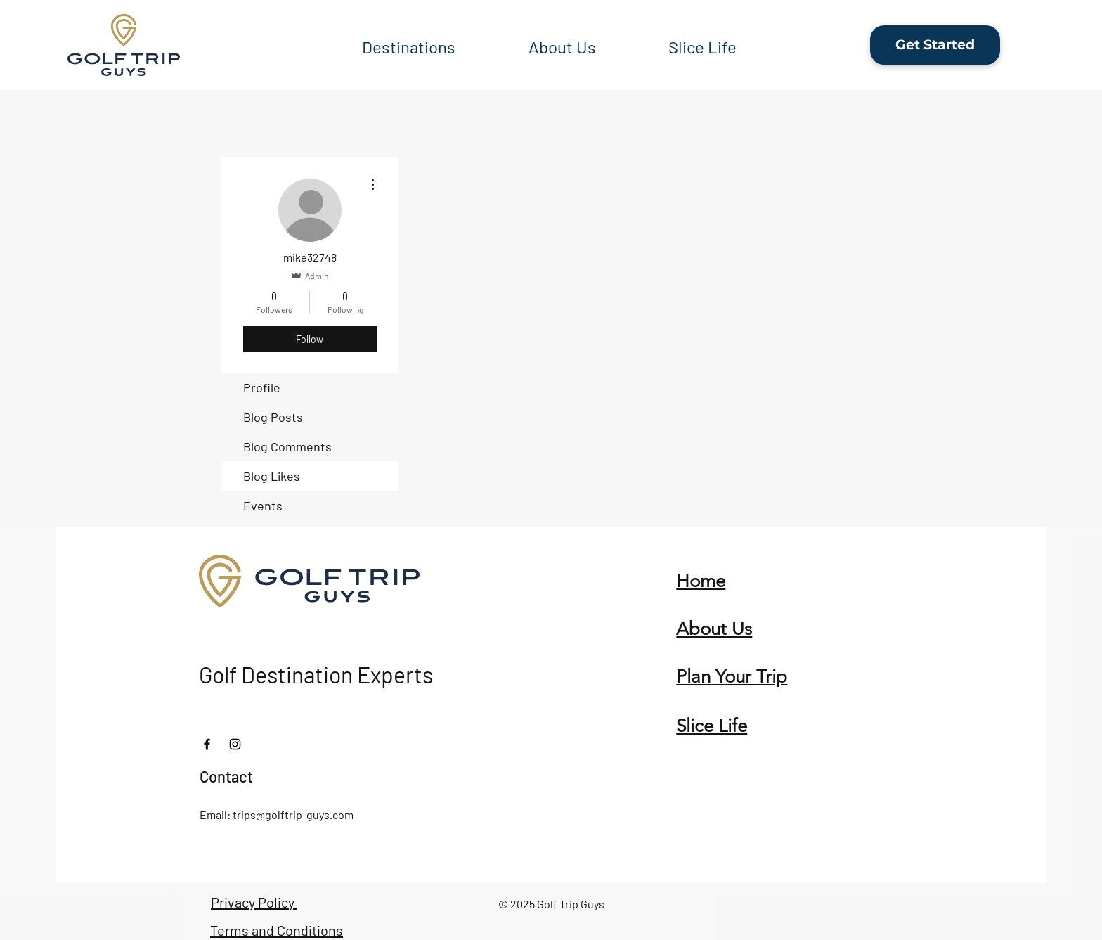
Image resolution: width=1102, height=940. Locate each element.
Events (263, 505)
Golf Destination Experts (316, 674)
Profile (261, 387)
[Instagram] (235, 744)
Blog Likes (271, 476)
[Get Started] (935, 45)
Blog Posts (273, 417)
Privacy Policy (254, 902)
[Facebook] (207, 744)
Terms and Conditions (276, 930)
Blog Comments (287, 446)
